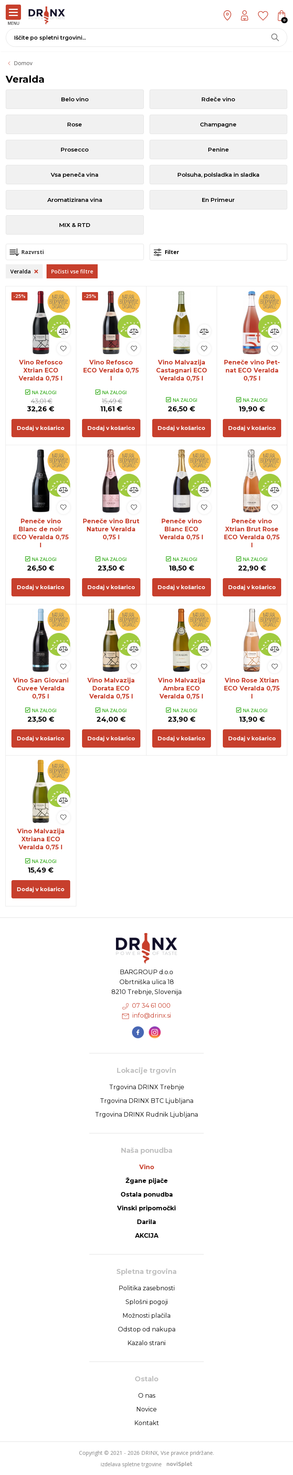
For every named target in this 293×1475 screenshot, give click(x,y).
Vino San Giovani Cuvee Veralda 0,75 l (41, 688)
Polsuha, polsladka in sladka (218, 174)
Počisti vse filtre (72, 271)
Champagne (218, 124)
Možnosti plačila (146, 1315)
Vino (146, 1167)
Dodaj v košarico (40, 428)
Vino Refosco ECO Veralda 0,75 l (111, 370)
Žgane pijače (147, 1180)
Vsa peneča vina (74, 174)
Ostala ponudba (147, 1194)
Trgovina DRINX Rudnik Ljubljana (146, 1114)
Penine (218, 149)
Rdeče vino (218, 99)
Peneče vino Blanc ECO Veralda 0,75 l (181, 529)
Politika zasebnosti (147, 1288)
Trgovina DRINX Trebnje (146, 1087)
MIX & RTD (74, 225)
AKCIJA (146, 1235)
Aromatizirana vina (74, 199)
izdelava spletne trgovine (131, 1464)
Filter (166, 252)
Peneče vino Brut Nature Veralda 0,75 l (111, 529)
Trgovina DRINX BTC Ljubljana (146, 1100)
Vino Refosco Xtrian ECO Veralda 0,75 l (41, 370)
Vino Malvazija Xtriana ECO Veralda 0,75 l (40, 839)
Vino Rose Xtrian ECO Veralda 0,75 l (252, 688)
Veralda (24, 271)
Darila (146, 1222)
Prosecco (75, 149)
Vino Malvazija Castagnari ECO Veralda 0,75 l (181, 370)
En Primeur (218, 199)
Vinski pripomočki (146, 1208)
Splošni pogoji (147, 1302)
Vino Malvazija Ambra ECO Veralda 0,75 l (181, 688)
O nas (146, 1395)
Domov (23, 63)
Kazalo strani (146, 1343)
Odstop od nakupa (146, 1329)
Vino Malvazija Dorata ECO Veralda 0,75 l (111, 688)
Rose (74, 124)
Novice (146, 1409)
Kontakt (146, 1423)
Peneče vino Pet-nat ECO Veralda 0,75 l (252, 370)
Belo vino (75, 99)
